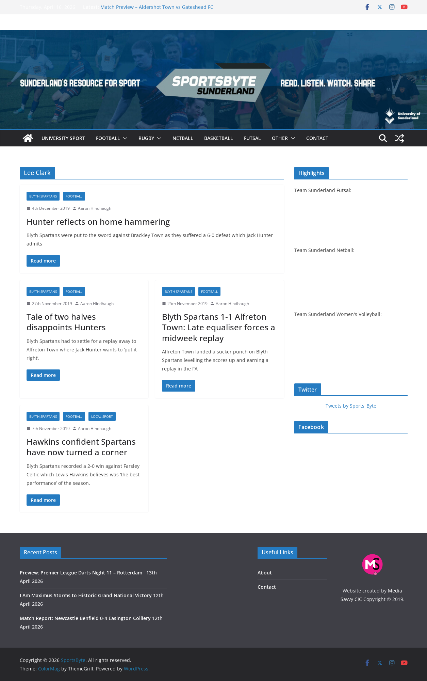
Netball (183, 138)
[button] (124, 138)
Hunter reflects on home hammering (98, 221)
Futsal (252, 138)
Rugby (146, 138)
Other (280, 138)
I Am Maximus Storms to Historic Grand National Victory (86, 595)
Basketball (218, 138)
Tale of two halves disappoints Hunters (66, 322)
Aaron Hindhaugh (94, 208)
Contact (317, 138)
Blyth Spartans (43, 196)
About (265, 572)
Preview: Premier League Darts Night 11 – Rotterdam (82, 572)
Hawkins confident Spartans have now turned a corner (81, 447)
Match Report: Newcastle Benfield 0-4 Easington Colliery (85, 618)
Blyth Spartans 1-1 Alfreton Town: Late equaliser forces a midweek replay (218, 327)
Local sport (102, 416)
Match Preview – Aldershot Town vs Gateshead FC (156, 7)
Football (108, 138)
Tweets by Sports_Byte (351, 405)
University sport (63, 138)
